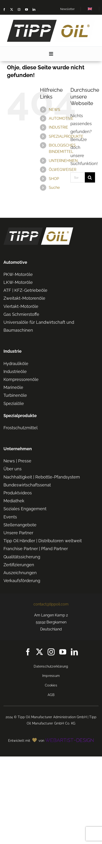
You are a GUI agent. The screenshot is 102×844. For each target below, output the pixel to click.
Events (10, 516)
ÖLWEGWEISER (62, 169)
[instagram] (19, 9)
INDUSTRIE (58, 127)
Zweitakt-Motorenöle (24, 298)
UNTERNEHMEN (63, 160)
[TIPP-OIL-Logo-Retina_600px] (51, 21)
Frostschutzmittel (20, 427)
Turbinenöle (15, 395)
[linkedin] (34, 9)
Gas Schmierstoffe (21, 314)
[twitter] (11, 9)
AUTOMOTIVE (61, 118)
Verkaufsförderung (21, 580)
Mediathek (13, 500)
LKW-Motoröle (18, 282)
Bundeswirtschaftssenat (27, 484)
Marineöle (13, 387)
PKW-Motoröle (18, 274)
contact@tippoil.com (51, 604)
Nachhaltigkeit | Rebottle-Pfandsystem (41, 477)
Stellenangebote (19, 524)
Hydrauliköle (15, 363)
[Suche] (90, 177)
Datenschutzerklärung (51, 666)
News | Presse (17, 460)
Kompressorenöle (21, 379)
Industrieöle (15, 371)
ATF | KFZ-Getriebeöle (25, 290)
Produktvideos (17, 492)
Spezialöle (13, 403)
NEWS (54, 109)
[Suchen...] (77, 177)
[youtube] (26, 9)
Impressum (51, 676)
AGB (51, 695)
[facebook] (4, 9)
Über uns (12, 468)
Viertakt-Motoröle (20, 306)
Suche (54, 187)
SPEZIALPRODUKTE (66, 136)
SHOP (54, 178)
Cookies (51, 685)
